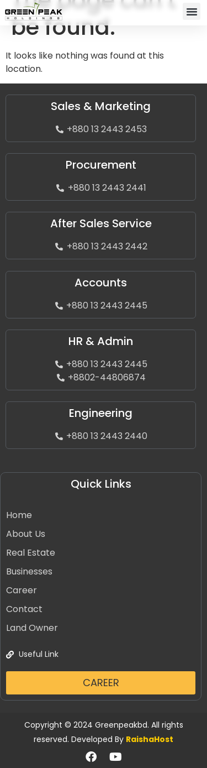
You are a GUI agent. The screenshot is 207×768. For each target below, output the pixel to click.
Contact (24, 609)
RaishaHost (149, 739)
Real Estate (30, 552)
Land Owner (32, 627)
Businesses (29, 571)
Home (19, 515)
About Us (25, 533)
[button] (191, 11)
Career (21, 590)
